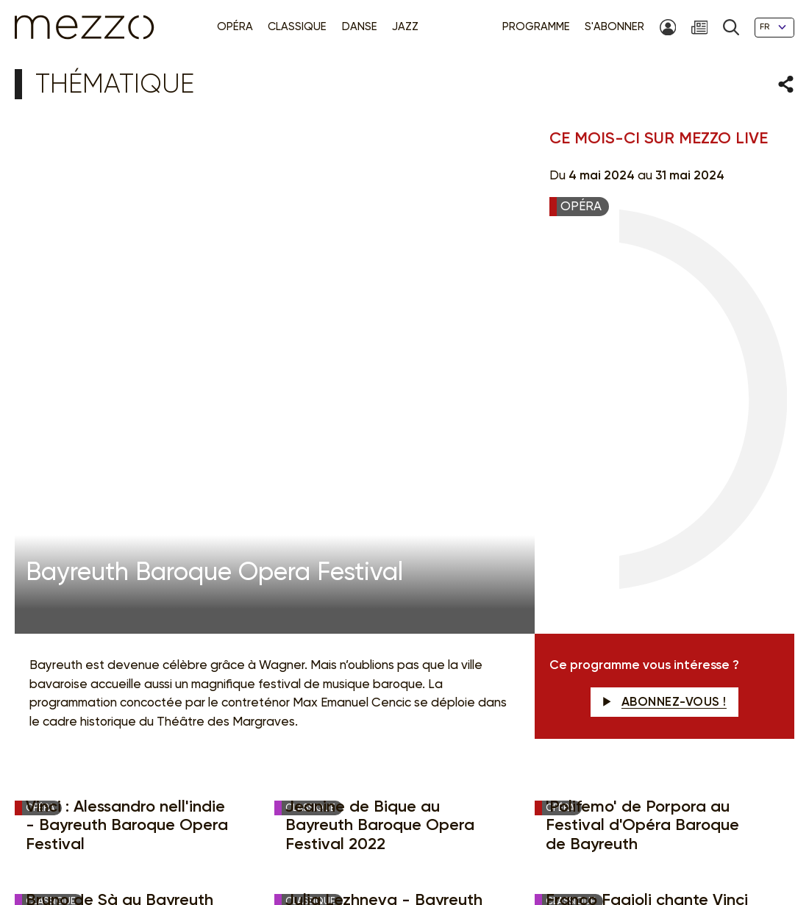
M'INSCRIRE (718, 635)
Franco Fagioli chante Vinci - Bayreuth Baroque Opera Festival (647, 527)
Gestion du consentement (500, 846)
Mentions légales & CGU (246, 846)
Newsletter (493, 633)
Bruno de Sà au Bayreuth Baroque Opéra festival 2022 (119, 527)
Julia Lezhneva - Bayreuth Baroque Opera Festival (383, 518)
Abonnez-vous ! (664, 310)
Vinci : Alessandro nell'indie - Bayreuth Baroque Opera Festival (127, 434)
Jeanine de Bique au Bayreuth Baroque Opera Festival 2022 (379, 434)
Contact (653, 846)
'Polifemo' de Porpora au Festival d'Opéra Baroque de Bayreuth (642, 434)
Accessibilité (597, 846)
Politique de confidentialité (370, 846)
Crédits (697, 846)
